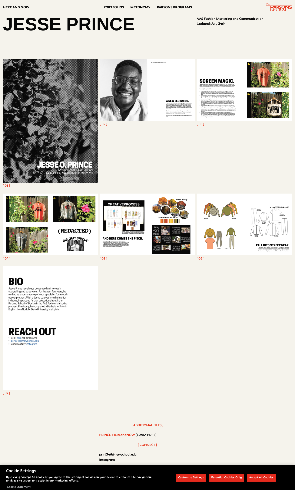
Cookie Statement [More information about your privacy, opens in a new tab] (19, 488)
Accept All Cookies (261, 479)
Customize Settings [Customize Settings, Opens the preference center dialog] (191, 479)
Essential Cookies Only (226, 479)
